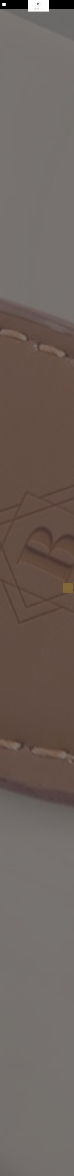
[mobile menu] (4, 4)
